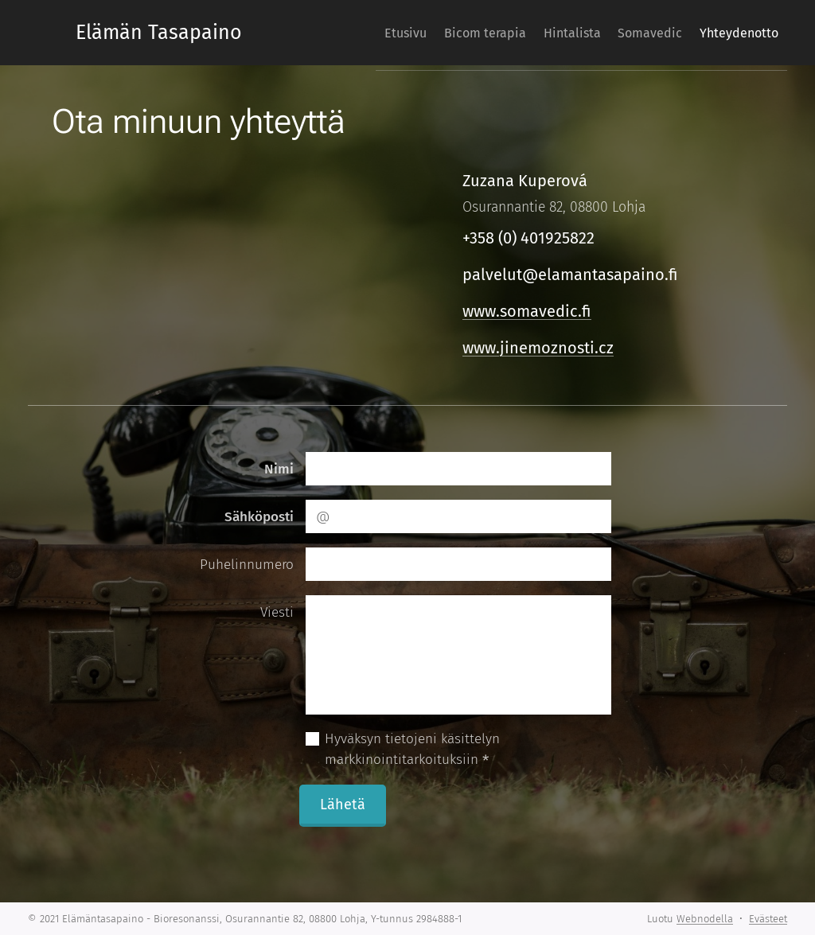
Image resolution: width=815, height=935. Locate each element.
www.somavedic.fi (526, 311)
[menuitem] (392, 32)
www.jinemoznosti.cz (538, 347)
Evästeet (768, 919)
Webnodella (705, 919)
